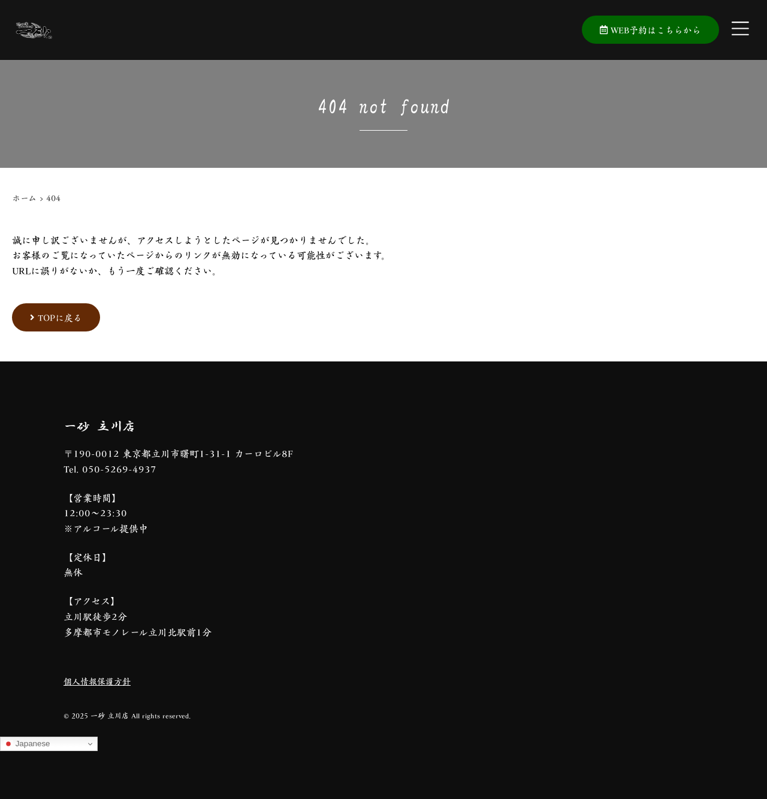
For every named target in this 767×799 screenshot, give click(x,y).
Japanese (27, 744)
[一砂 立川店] (527, 562)
